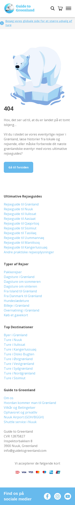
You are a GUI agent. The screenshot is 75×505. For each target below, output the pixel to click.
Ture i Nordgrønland (19, 373)
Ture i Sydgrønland (18, 368)
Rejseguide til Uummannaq (24, 238)
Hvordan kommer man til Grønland (30, 403)
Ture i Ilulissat (14, 344)
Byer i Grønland (15, 335)
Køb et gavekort (16, 315)
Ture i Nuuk (13, 340)
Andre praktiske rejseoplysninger (29, 252)
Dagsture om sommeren (22, 281)
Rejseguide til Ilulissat (20, 214)
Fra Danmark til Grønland (23, 296)
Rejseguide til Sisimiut (20, 228)
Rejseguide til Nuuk (18, 209)
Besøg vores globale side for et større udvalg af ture (38, 23)
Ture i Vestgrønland (19, 364)
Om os (8, 398)
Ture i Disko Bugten (19, 354)
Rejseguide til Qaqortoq (21, 223)
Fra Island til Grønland (20, 291)
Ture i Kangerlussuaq (20, 349)
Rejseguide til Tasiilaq (20, 233)
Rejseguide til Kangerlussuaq (25, 247)
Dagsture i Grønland (19, 277)
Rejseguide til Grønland (21, 204)
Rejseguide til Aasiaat (20, 218)
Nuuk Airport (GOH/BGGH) (24, 417)
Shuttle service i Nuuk (20, 422)
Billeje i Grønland (16, 305)
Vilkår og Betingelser (19, 407)
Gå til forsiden (18, 167)
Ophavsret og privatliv (20, 412)
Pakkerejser (13, 272)
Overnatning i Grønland (21, 310)
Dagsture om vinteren (20, 286)
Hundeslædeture (16, 301)
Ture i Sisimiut (14, 378)
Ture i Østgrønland (18, 359)
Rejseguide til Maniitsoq (22, 242)
